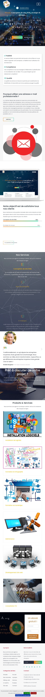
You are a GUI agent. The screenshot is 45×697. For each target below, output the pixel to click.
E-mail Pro (5, 683)
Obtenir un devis (28, 37)
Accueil (13, 674)
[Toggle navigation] (41, 4)
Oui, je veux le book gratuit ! (33, 636)
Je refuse (33, 693)
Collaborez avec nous (9, 242)
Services (14, 680)
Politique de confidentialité (23, 695)
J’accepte (26, 693)
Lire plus (8, 119)
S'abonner (38, 662)
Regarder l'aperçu (22, 8)
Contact (14, 685)
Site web (5, 685)
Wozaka (4, 674)
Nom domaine (6, 677)
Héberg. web (6, 680)
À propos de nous (17, 37)
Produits (14, 683)
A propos (14, 677)
